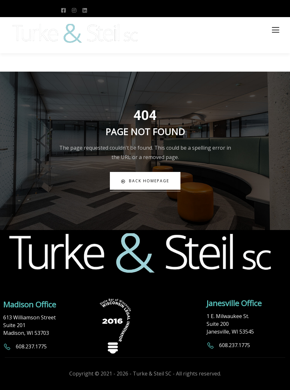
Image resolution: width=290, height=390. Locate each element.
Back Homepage (145, 181)
